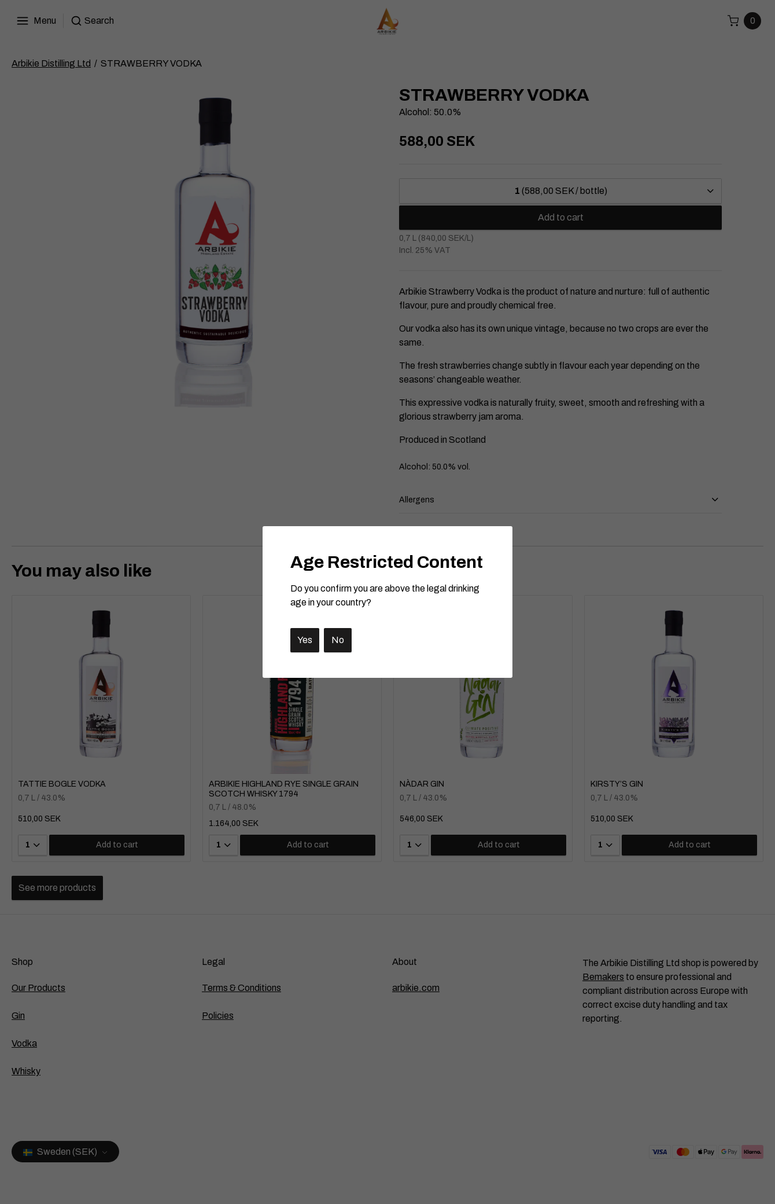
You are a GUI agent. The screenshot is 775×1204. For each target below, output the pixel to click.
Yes (304, 640)
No (337, 640)
